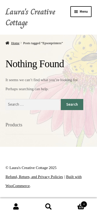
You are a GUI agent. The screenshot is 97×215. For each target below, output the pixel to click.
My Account (16, 206)
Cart (76, 204)
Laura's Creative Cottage (30, 17)
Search (48, 206)
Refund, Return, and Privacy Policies (34, 177)
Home (15, 43)
